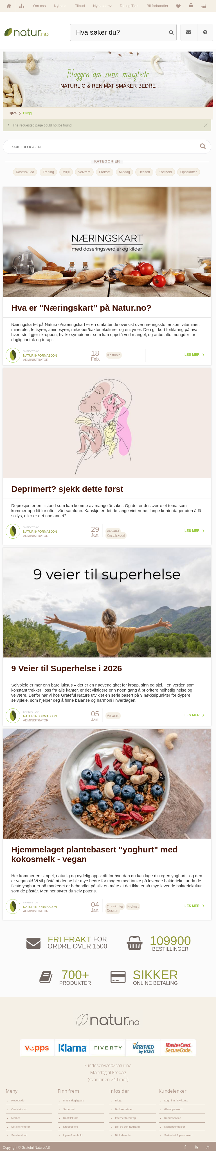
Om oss (39, 6)
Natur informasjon (40, 355)
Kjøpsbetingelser (174, 1124)
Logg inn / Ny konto (176, 1098)
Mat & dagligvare (73, 1098)
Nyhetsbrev (102, 6)
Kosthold (164, 172)
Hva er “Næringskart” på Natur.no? (81, 307)
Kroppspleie (70, 1124)
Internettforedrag (125, 1115)
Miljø (65, 172)
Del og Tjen (129, 6)
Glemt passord (173, 1107)
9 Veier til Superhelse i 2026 (66, 666)
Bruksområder (123, 1107)
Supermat (69, 1107)
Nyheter (60, 6)
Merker (15, 1115)
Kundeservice (172, 1115)
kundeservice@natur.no (108, 1063)
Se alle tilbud (19, 1133)
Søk (202, 146)
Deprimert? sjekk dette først (67, 488)
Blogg (118, 1098)
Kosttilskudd (24, 172)
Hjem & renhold (72, 1133)
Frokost (104, 172)
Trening (47, 172)
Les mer (191, 354)
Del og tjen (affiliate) (127, 1124)
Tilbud (80, 6)
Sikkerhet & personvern (178, 1133)
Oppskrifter (188, 172)
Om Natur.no (19, 1107)
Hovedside (17, 1098)
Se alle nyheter (20, 1124)
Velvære (84, 172)
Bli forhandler (157, 6)
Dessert (144, 172)
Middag (123, 172)
